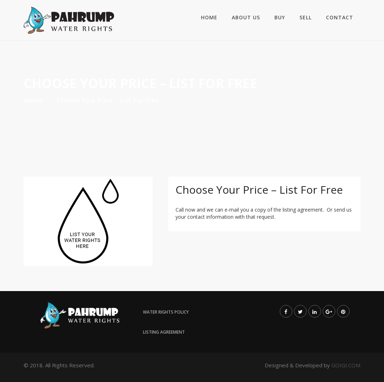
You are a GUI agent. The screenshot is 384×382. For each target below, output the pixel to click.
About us (246, 17)
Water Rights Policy (166, 312)
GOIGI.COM (345, 365)
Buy (279, 17)
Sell (305, 17)
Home (209, 17)
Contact (339, 17)
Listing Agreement (164, 332)
